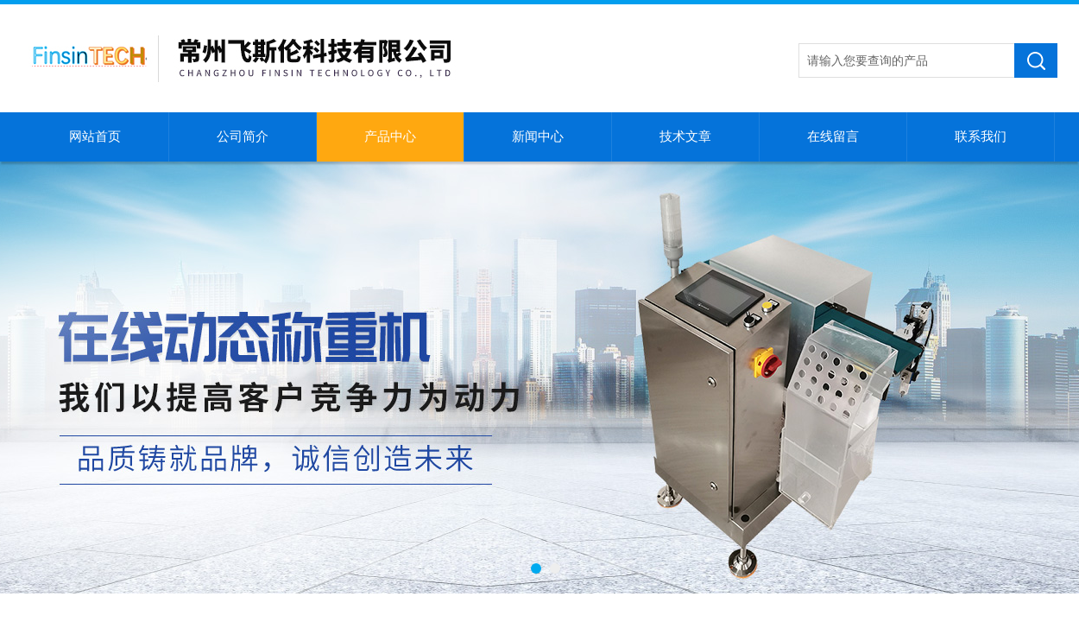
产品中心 (390, 136)
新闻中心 (538, 136)
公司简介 (242, 136)
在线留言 (833, 136)
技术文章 (685, 136)
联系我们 (980, 136)
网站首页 (95, 136)
